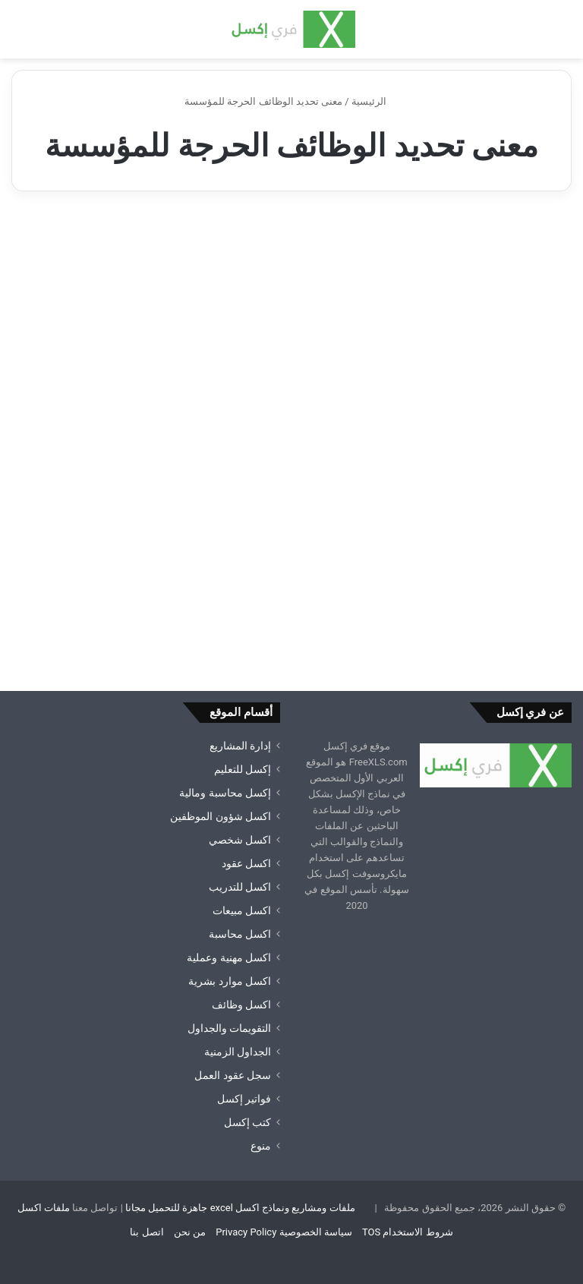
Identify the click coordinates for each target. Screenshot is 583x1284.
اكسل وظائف (241, 1004)
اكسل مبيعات (242, 910)
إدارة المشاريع (240, 746)
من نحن (190, 1232)
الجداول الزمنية (237, 1052)
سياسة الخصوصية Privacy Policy (283, 1232)
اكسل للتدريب (240, 887)
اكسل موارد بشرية (229, 981)
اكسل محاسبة (240, 934)
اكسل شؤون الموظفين (220, 816)
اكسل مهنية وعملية (229, 957)
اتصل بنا (146, 1232)
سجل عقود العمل (232, 1075)
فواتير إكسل (244, 1099)
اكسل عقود (246, 863)
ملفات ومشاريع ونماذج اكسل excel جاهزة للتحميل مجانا (240, 1207)
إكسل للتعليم (242, 769)
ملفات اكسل (43, 1207)
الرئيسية (375, 101)
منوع (261, 1146)
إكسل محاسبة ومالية (225, 793)
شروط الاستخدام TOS (407, 1232)
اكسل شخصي (240, 840)
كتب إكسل (247, 1122)
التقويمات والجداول (229, 1028)
